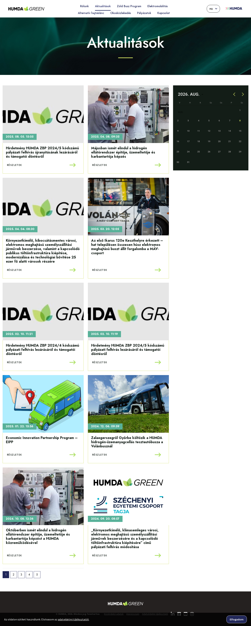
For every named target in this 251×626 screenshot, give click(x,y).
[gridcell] (242, 122)
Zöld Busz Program (129, 6)
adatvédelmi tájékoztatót (73, 619)
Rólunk (84, 6)
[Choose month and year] (190, 94)
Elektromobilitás (157, 6)
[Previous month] (234, 94)
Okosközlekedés (120, 13)
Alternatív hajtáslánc (91, 13)
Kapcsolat (163, 13)
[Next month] (242, 94)
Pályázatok (144, 13)
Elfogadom (237, 619)
